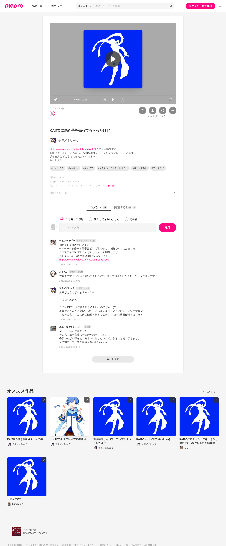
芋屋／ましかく (67, 288)
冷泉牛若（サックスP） (71, 327)
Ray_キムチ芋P (67, 240)
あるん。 (63, 272)
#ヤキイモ (88, 168)
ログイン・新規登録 (200, 6)
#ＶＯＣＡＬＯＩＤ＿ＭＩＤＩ (113, 168)
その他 (110, 185)
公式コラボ (55, 6)
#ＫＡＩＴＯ (57, 168)
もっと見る (113, 359)
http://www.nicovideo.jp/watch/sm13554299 (84, 259)
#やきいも (73, 168)
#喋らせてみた (140, 168)
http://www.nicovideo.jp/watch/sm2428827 (74, 149)
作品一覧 (37, 6)
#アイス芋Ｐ (158, 168)
